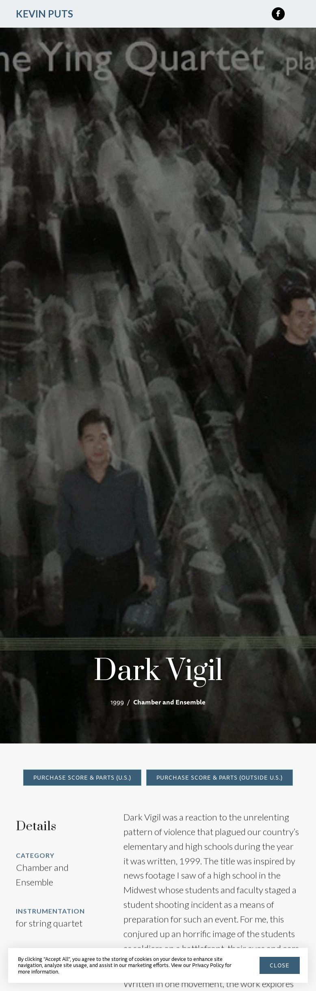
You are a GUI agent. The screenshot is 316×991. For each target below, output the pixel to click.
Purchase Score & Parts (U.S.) (82, 777)
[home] (44, 14)
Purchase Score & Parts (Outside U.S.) (219, 777)
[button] (297, 13)
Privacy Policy (208, 965)
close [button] (280, 965)
